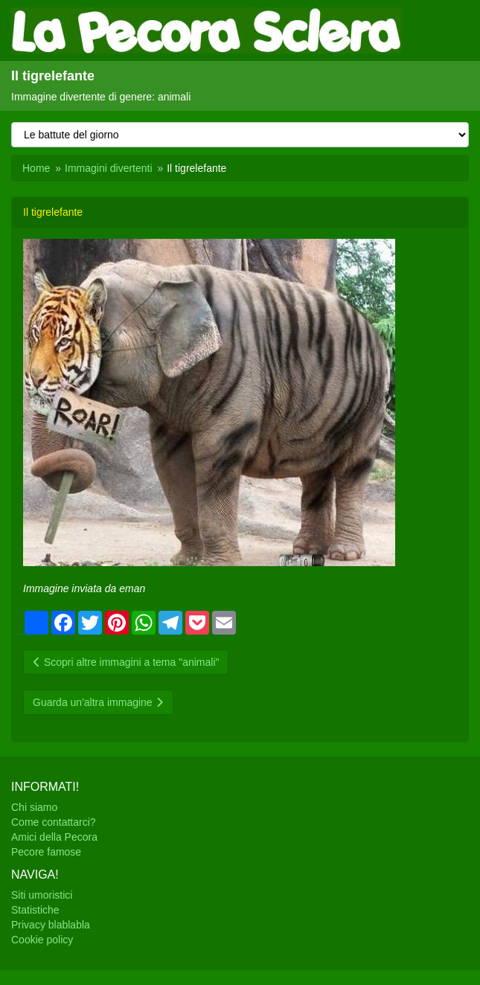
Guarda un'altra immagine (98, 702)
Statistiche (35, 910)
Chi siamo (34, 807)
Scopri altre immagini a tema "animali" (126, 662)
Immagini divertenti (109, 168)
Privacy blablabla (50, 925)
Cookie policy (42, 940)
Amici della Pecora (54, 837)
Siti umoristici (41, 895)
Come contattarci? (53, 822)
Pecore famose (46, 852)
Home (36, 168)
